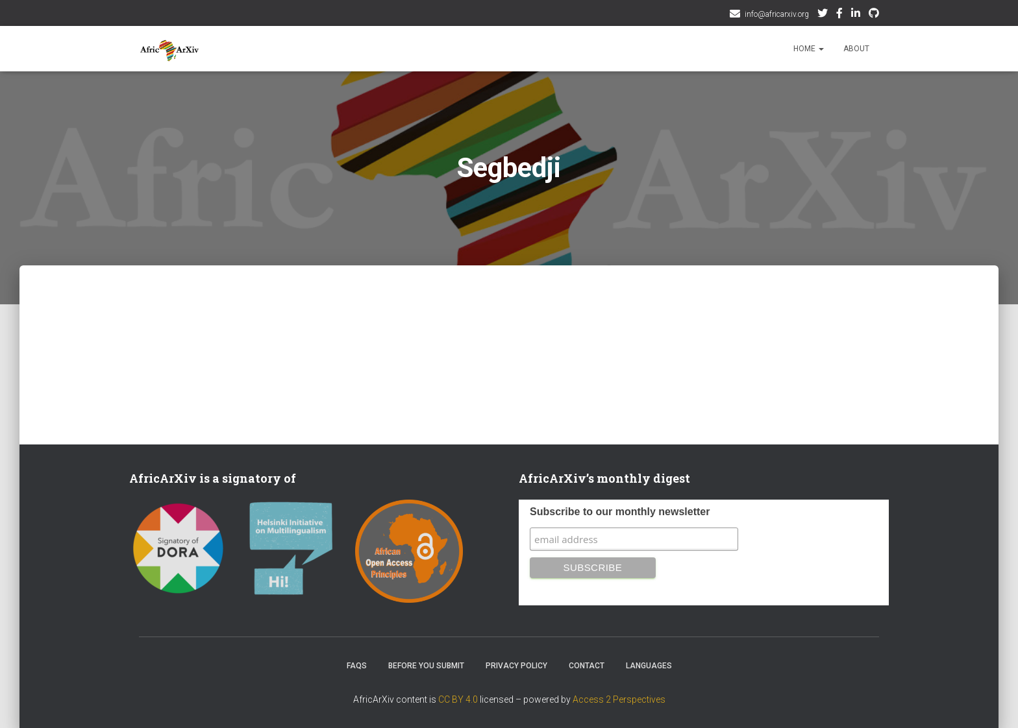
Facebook (839, 15)
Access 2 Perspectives (619, 699)
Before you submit (426, 665)
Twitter (822, 15)
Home (808, 48)
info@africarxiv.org (777, 14)
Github (874, 15)
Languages (649, 665)
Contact (586, 665)
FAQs (357, 665)
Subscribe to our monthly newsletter (620, 511)
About (856, 48)
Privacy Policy (516, 665)
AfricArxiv (855, 15)
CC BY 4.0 (458, 699)
